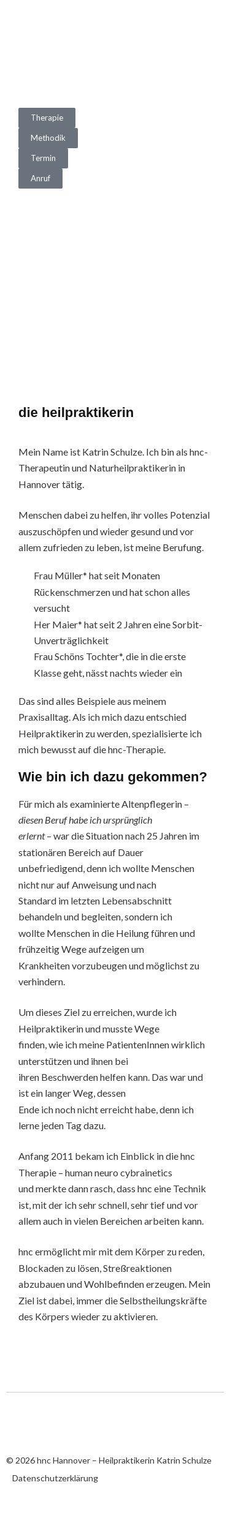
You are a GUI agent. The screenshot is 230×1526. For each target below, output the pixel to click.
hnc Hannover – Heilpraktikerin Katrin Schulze (67, 41)
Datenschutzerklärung (55, 1478)
